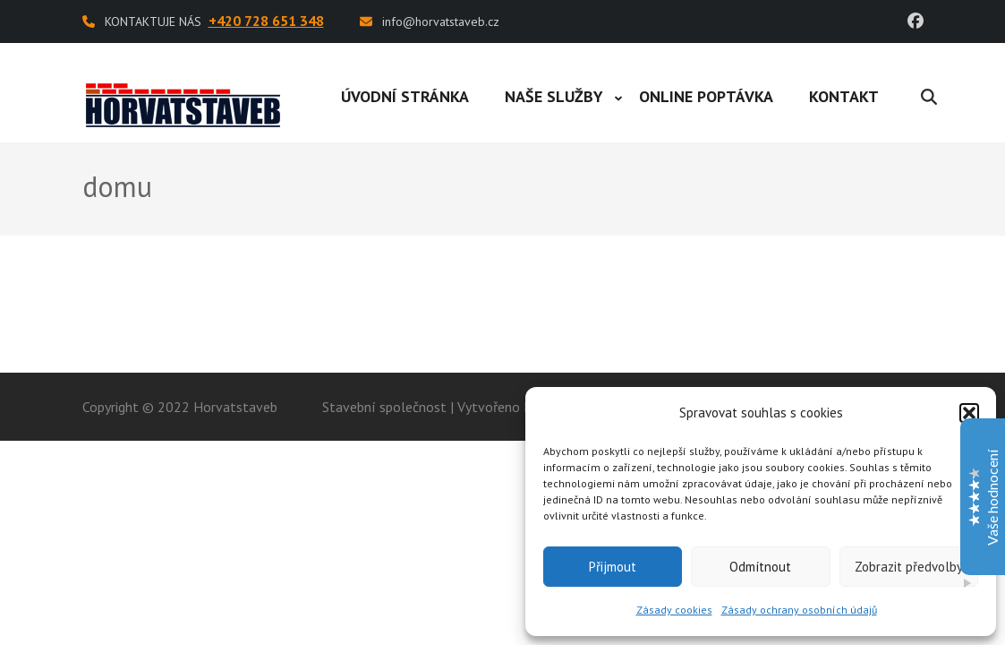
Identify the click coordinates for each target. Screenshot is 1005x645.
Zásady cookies (674, 609)
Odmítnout (760, 566)
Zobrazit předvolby (909, 566)
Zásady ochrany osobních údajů (799, 609)
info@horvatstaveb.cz (440, 21)
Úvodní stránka (405, 96)
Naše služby (554, 96)
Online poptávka (706, 96)
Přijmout (612, 566)
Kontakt (844, 96)
